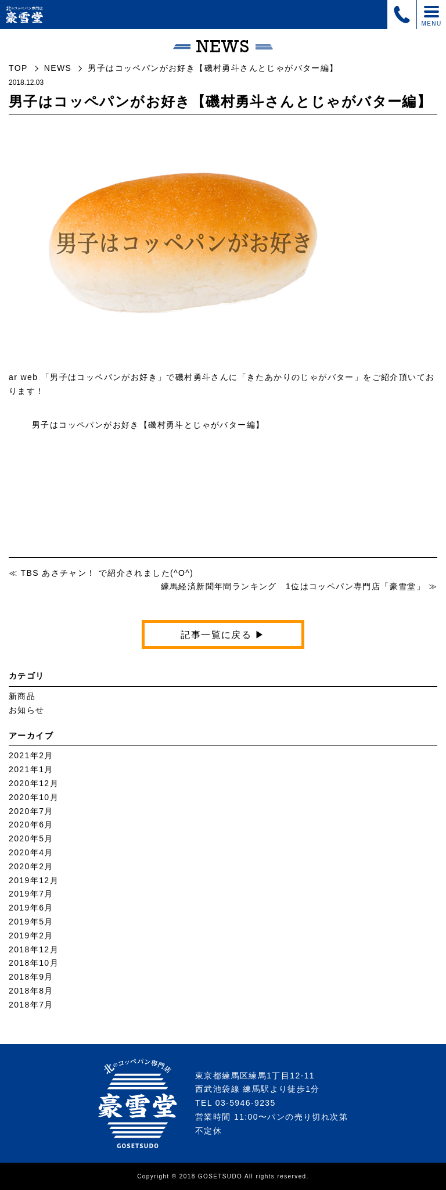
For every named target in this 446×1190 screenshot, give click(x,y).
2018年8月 (31, 990)
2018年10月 (34, 962)
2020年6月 (31, 824)
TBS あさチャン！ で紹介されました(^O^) (106, 573)
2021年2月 (31, 755)
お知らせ (27, 710)
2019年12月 (34, 880)
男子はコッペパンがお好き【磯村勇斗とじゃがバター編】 (153, 424)
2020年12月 (34, 783)
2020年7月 (31, 811)
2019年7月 (31, 893)
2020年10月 (34, 797)
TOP (18, 68)
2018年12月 (34, 949)
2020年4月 (31, 852)
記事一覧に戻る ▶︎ (223, 635)
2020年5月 (31, 838)
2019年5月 (31, 921)
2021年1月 (31, 769)
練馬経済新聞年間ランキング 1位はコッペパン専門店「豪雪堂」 (293, 586)
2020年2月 (31, 866)
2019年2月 (31, 935)
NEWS (58, 68)
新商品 (22, 696)
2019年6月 (31, 907)
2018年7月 (31, 1004)
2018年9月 (31, 976)
